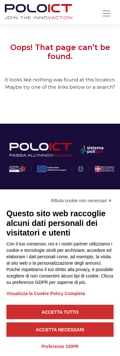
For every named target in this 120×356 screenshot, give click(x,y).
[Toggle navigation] (106, 13)
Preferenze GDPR (60, 346)
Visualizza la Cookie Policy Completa (45, 293)
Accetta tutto (60, 312)
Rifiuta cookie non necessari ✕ (81, 200)
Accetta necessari (60, 329)
